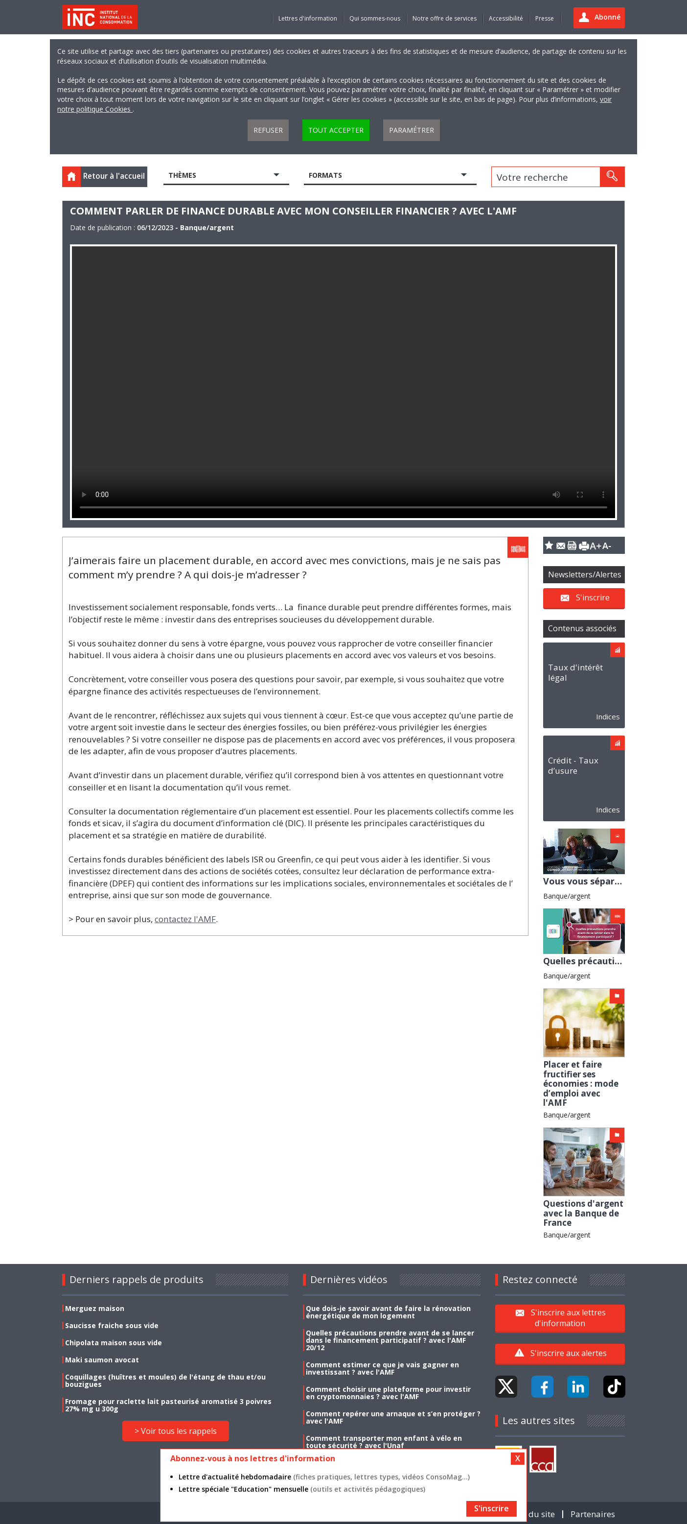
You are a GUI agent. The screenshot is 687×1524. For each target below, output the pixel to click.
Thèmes (182, 175)
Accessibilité (506, 18)
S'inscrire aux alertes (568, 1353)
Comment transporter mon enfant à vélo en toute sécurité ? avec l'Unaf (384, 1441)
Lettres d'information (307, 18)
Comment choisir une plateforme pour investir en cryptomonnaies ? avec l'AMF (388, 1392)
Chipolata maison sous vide (113, 1342)
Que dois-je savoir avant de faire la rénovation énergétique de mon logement (388, 1312)
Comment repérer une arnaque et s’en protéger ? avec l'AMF (393, 1417)
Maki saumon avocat (102, 1359)
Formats (325, 175)
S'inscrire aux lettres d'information (568, 1318)
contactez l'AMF (185, 919)
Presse (544, 18)
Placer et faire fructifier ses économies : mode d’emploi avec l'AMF (580, 1083)
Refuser (268, 130)
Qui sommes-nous (374, 18)
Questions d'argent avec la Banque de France (583, 1213)
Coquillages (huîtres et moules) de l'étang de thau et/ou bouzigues (165, 1380)
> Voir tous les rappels (176, 1431)
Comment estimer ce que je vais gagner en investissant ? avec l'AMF (382, 1368)
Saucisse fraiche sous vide (112, 1325)
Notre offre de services (444, 18)
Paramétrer (411, 130)
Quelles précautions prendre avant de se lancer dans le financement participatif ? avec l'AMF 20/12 (390, 1340)
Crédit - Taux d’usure (573, 765)
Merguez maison (94, 1308)
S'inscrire (593, 597)
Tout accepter (336, 130)
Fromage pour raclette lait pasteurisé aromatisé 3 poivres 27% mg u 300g (168, 1405)
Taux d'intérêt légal (575, 672)
